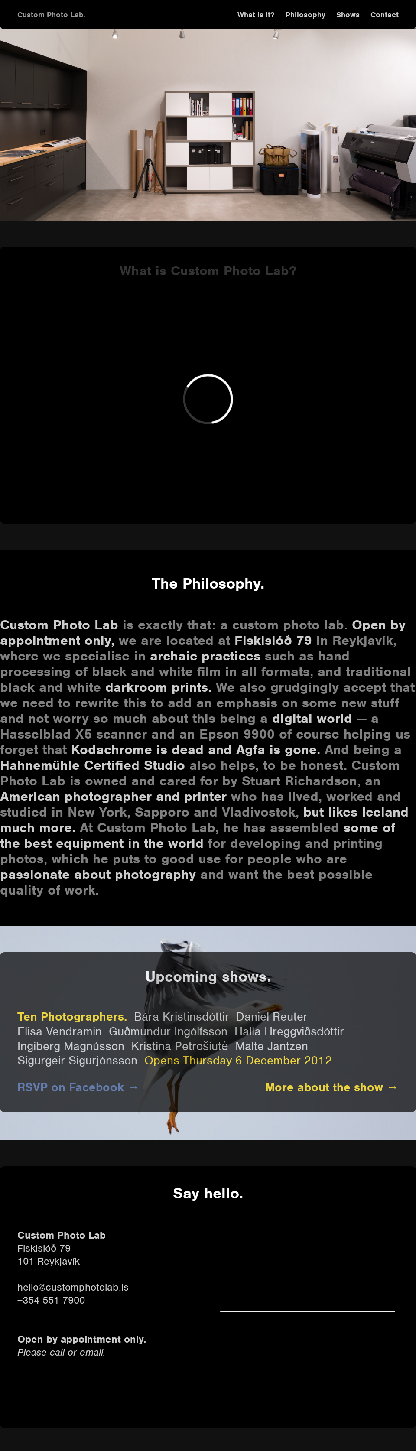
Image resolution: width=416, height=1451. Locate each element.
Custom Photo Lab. (51, 15)
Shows (348, 15)
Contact (384, 15)
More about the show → (332, 1087)
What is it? (256, 15)
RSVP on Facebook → (78, 1087)
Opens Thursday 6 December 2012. (239, 1060)
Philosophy (305, 15)
